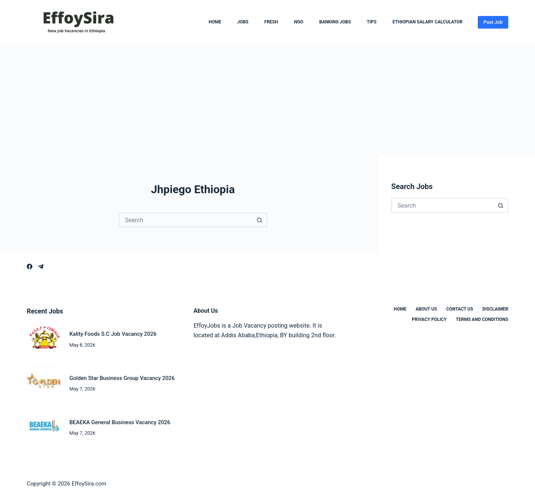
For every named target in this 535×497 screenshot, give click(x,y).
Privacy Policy (429, 319)
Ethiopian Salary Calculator (427, 22)
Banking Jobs (335, 22)
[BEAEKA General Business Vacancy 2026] (44, 427)
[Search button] (259, 219)
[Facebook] (29, 266)
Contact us (459, 309)
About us (426, 309)
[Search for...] (185, 219)
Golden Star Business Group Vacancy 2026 (122, 378)
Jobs (243, 22)
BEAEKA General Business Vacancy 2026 (120, 422)
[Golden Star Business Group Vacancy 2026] (44, 383)
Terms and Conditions (482, 319)
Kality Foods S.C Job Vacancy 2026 (113, 334)
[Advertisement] (267, 100)
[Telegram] (40, 266)
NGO (298, 22)
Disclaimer (495, 309)
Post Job (493, 22)
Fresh (271, 22)
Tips (371, 22)
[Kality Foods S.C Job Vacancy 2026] (44, 339)
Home (215, 22)
